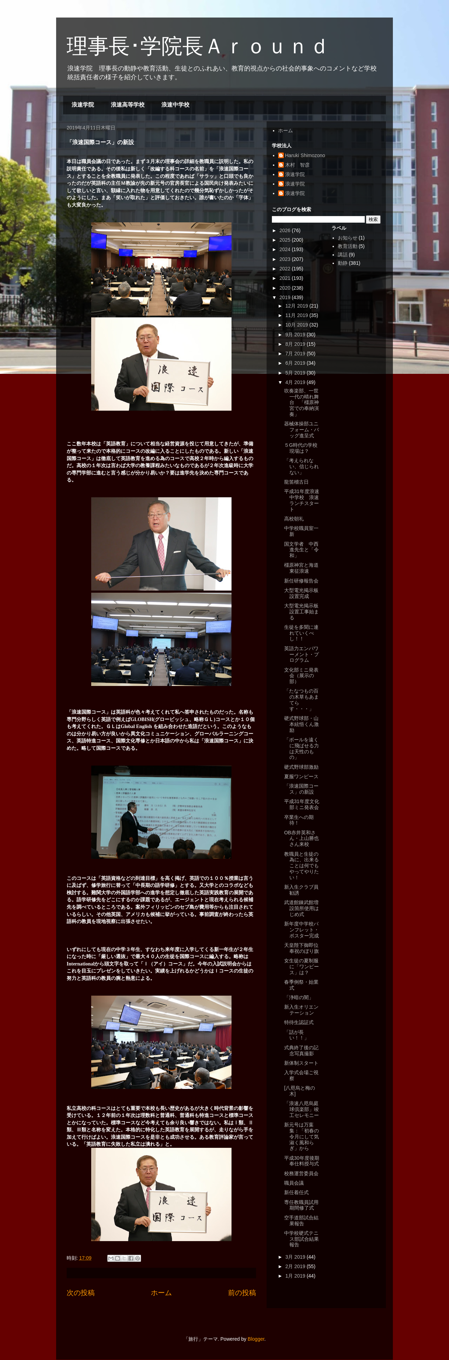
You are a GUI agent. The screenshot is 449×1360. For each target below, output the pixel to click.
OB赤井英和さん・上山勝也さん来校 (301, 838)
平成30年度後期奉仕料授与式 (301, 1161)
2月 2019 (296, 1266)
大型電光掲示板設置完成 (301, 593)
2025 (286, 240)
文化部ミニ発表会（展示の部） (301, 676)
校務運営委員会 (301, 1173)
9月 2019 (296, 334)
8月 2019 (296, 344)
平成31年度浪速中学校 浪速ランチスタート (301, 500)
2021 (286, 278)
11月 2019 (297, 315)
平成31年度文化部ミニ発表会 (301, 804)
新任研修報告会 (301, 581)
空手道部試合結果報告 (301, 1220)
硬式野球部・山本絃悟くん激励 (301, 724)
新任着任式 (296, 1192)
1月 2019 (296, 1276)
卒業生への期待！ (299, 820)
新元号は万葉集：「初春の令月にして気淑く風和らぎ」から (301, 1136)
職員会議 (294, 1183)
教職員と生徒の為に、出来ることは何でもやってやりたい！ (301, 865)
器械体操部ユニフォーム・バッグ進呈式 (301, 429)
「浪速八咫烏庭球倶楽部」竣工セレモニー (301, 1109)
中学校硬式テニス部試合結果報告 (301, 1239)
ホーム (161, 1293)
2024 (286, 249)
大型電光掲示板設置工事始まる (301, 611)
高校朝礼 (294, 518)
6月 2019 (296, 363)
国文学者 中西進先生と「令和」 (301, 550)
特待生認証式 (299, 1022)
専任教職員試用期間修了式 (301, 1205)
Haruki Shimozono (305, 155)
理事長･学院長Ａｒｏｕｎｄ (198, 46)
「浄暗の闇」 (299, 997)
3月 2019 (296, 1257)
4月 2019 (296, 382)
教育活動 (347, 246)
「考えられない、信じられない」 (301, 466)
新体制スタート (301, 1063)
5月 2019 (296, 373)
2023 (286, 259)
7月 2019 (296, 353)
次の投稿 (81, 1293)
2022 (286, 268)
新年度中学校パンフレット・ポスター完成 (301, 929)
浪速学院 (83, 105)
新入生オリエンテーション (301, 1010)
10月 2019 (297, 325)
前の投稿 (242, 1293)
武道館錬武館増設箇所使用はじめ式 (301, 908)
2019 (286, 297)
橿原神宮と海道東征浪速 (301, 568)
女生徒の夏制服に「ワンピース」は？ (301, 966)
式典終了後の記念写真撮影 (301, 1050)
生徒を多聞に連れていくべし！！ (301, 633)
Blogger (256, 1339)
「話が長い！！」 (296, 1035)
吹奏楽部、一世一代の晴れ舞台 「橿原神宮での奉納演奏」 (301, 402)
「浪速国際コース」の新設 (301, 789)
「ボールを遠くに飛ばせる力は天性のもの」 (301, 748)
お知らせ (347, 238)
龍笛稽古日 (296, 482)
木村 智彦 (297, 165)
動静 (343, 263)
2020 (286, 288)
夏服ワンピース (301, 776)
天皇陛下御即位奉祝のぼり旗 (301, 948)
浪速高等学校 (128, 105)
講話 (343, 254)
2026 (286, 230)
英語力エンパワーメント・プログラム (301, 654)
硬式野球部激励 (301, 767)
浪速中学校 (175, 105)
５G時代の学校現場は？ (300, 448)
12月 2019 (297, 306)
